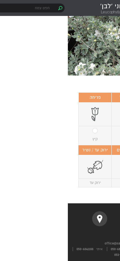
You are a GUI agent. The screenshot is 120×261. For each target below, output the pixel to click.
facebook (87, 218)
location (31, 218)
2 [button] (57, 71)
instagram (59, 218)
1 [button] (65, 71)
